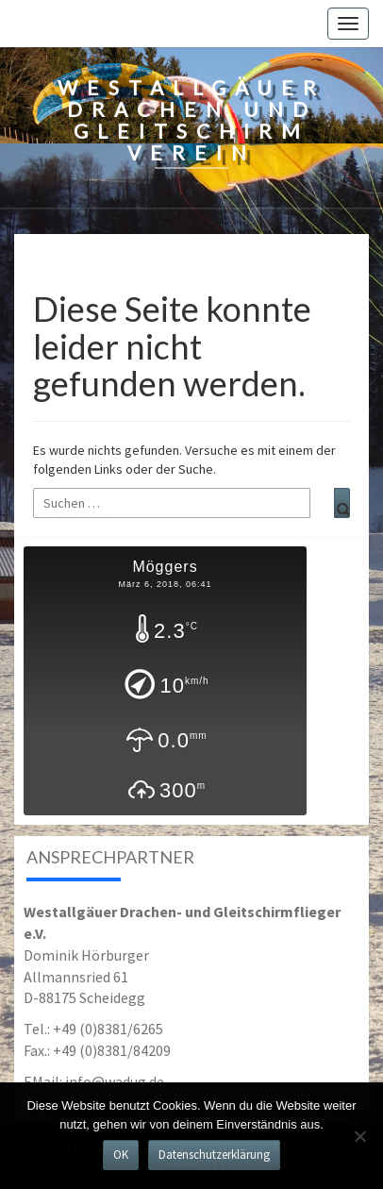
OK (120, 1155)
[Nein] (359, 1136)
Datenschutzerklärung (214, 1155)
